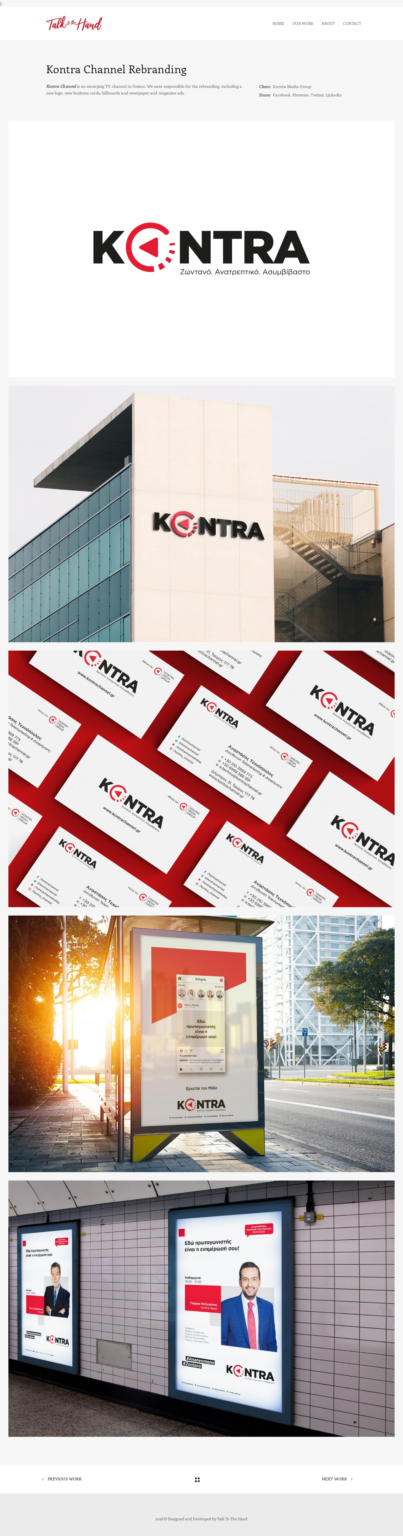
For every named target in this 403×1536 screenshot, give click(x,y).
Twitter (317, 95)
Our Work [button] (302, 23)
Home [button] (278, 23)
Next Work (337, 1479)
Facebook (281, 95)
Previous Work (62, 1479)
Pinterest (300, 95)
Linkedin (333, 95)
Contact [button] (352, 23)
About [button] (328, 23)
